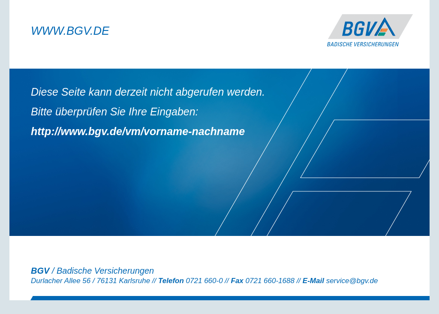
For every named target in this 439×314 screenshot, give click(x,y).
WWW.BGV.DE (70, 30)
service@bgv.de (352, 281)
